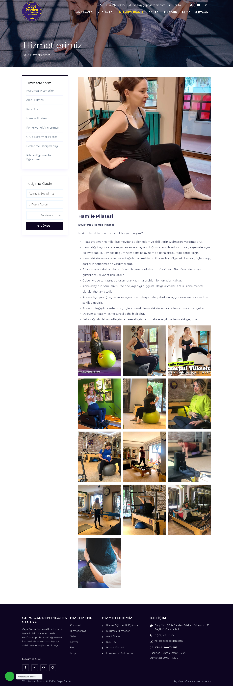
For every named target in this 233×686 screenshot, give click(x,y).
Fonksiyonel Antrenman (42, 127)
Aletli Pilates (34, 100)
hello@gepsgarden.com (146, 5)
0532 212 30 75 (112, 5)
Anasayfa (84, 12)
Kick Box (32, 109)
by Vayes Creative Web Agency (192, 681)
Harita (175, 5)
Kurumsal (106, 12)
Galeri (154, 12)
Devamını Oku (31, 658)
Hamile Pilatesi (36, 118)
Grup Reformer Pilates (41, 136)
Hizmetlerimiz (131, 12)
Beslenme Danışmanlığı (42, 146)
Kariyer (170, 12)
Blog (186, 12)
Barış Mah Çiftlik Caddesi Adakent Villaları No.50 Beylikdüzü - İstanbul (180, 628)
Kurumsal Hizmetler (40, 90)
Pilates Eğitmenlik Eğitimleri (38, 157)
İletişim (202, 12)
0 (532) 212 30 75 (162, 636)
